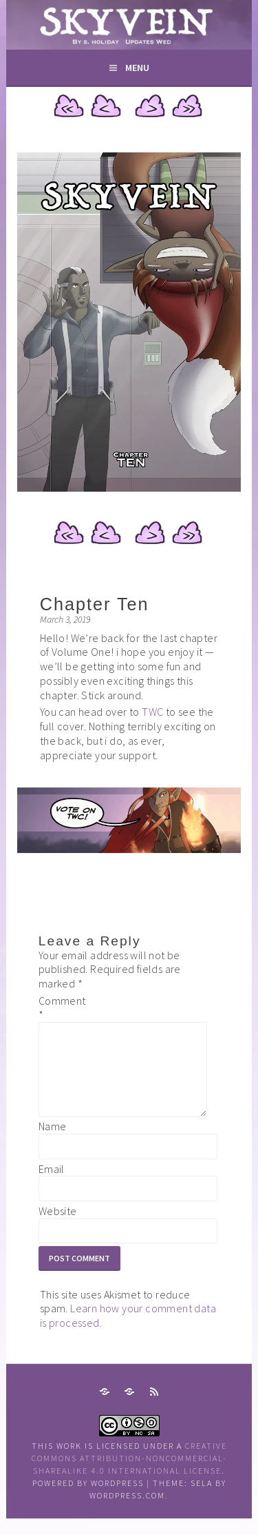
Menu (137, 67)
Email (52, 1185)
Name (53, 1143)
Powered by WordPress (88, 1499)
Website (58, 1227)
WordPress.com (127, 1512)
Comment (61, 1008)
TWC (154, 712)
